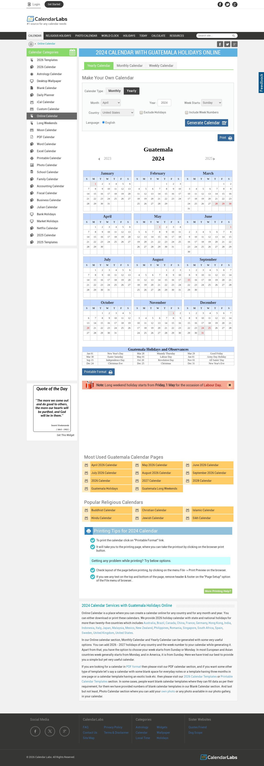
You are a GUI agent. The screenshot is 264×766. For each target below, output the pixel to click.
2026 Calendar (46, 67)
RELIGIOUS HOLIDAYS (58, 35)
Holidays (162, 738)
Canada (171, 623)
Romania (176, 628)
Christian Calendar (154, 510)
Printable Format (95, 372)
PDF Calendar (46, 137)
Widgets (162, 727)
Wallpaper (163, 732)
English (110, 122)
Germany (201, 623)
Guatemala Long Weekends (159, 488)
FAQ (85, 727)
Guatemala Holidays (104, 488)
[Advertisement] (51, 314)
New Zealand (144, 628)
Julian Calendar (47, 207)
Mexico (129, 628)
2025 (209, 158)
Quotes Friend (198, 727)
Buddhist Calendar (103, 510)
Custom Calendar (48, 109)
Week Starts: (192, 103)
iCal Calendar (45, 102)
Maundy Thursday (166, 353)
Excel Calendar (46, 151)
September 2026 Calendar (209, 473)
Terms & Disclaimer (116, 732)
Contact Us (90, 732)
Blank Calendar (47, 88)
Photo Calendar (47, 165)
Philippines (161, 628)
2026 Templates (47, 60)
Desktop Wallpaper (49, 81)
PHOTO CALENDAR (86, 35)
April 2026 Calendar (104, 465)
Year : (153, 103)
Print (223, 138)
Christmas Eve (115, 363)
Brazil (160, 623)
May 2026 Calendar (154, 465)
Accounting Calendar (50, 186)
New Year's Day (115, 353)
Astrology (142, 727)
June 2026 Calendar (206, 465)
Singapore (189, 628)
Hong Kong (216, 623)
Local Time (143, 738)
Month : (95, 103)
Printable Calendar (49, 158)
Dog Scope (195, 732)
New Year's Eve (216, 363)
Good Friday (216, 353)
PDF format (133, 666)
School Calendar (47, 172)
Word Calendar (46, 144)
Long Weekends (47, 123)
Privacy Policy (113, 727)
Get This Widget (65, 435)
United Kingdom (103, 632)
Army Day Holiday (216, 356)
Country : (94, 112)
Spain (219, 628)
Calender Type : (94, 91)
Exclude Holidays (152, 112)
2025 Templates (47, 242)
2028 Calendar (202, 480)
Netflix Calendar (47, 228)
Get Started (54, 4)
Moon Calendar (47, 130)
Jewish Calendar (153, 518)
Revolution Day (166, 360)
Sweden (87, 632)
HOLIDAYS (129, 35)
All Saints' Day (216, 360)
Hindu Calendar (101, 518)
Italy (98, 628)
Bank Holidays (46, 214)
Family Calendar (47, 179)
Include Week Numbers (200, 112)
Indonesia (88, 628)
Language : (93, 122)
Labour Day (166, 356)
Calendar (141, 732)
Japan (107, 628)
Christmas (166, 363)
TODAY (143, 35)
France (190, 623)
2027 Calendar (151, 480)
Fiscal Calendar (47, 193)
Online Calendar (46, 43)
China (181, 623)
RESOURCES (177, 35)
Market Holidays (47, 221)
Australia (150, 623)
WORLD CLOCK (110, 35)
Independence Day (115, 360)
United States (124, 632)
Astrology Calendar (49, 74)
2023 (107, 158)
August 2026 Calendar (156, 473)
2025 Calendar (46, 235)
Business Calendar (49, 200)
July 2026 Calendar (104, 473)
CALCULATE (158, 35)
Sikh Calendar (202, 518)
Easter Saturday (115, 356)
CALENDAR (34, 35)
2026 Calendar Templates (200, 676)
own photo (168, 691)
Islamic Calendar (203, 510)
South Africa (205, 628)
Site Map (88, 738)
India (227, 623)
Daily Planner (45, 95)
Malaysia (118, 628)
